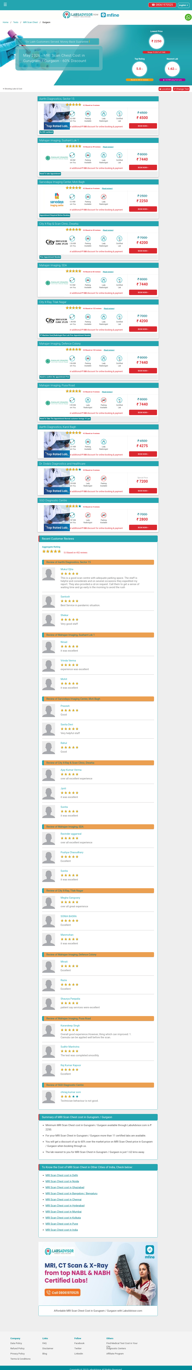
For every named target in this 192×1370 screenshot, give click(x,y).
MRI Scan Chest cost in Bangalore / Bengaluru (71, 1193)
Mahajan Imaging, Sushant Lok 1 (59, 140)
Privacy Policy (17, 1353)
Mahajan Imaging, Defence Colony (60, 343)
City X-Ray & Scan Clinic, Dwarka (58, 223)
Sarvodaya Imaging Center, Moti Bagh (62, 182)
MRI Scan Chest (30, 22)
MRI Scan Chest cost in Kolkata (63, 1217)
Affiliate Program (115, 1353)
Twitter (77, 1348)
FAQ (44, 1343)
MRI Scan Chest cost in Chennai (63, 1199)
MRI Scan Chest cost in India (62, 1229)
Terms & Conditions (20, 1359)
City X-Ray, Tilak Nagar (53, 302)
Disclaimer (47, 1348)
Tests (15, 22)
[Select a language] (183, 5)
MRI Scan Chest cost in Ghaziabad (65, 1187)
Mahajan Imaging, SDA (53, 265)
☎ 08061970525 (162, 4)
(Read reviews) (108, 147)
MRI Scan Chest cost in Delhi (62, 1175)
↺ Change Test (181, 89)
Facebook (79, 1343)
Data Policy (16, 1343)
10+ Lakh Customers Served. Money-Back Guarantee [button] (57, 41)
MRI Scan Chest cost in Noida (62, 1181)
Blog (44, 1353)
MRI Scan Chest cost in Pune (62, 1223)
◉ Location (165, 89)
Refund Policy (17, 1348)
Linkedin (78, 1353)
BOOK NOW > (143, 126)
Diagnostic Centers (116, 1348)
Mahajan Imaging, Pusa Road (57, 385)
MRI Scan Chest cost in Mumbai (64, 1211)
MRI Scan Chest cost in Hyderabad (65, 1205)
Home (5, 22)
